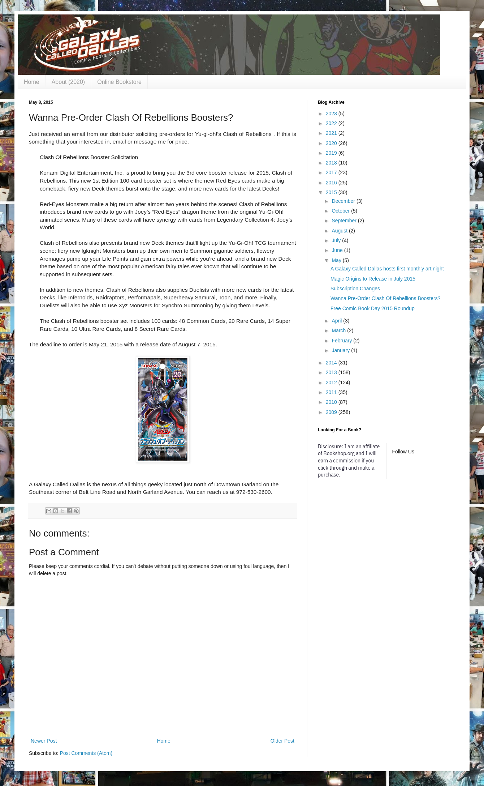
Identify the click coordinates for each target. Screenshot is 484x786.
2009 (332, 412)
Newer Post (44, 741)
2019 (332, 153)
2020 (332, 143)
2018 (332, 163)
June (338, 250)
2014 (332, 363)
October (341, 211)
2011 (332, 392)
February (342, 340)
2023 (332, 113)
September (345, 220)
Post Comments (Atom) (86, 753)
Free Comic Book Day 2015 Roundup (372, 308)
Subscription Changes (355, 288)
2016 (332, 182)
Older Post (282, 741)
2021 (332, 133)
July (337, 240)
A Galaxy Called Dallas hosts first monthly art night (387, 269)
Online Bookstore (119, 82)
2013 (332, 372)
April (337, 321)
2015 (332, 192)
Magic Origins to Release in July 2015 (372, 279)
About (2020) (68, 82)
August (340, 231)
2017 (332, 172)
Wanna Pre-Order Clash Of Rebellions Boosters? (385, 298)
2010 (332, 402)
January (341, 350)
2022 (332, 123)
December (344, 201)
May (337, 260)
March (339, 330)
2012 (332, 382)
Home (31, 82)
